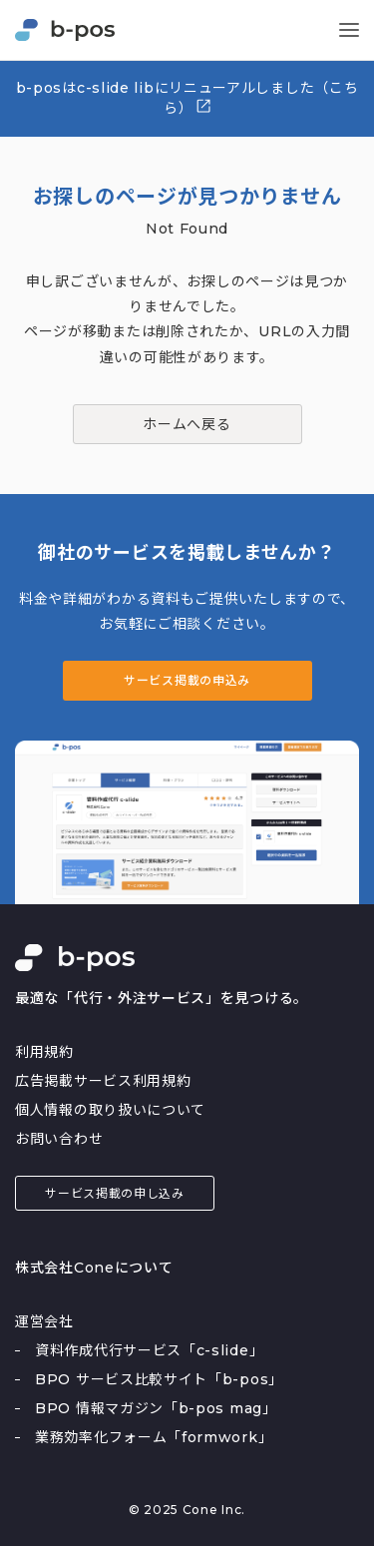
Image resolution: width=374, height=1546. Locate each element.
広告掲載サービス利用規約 (102, 1081)
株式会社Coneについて (94, 1268)
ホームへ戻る (186, 424)
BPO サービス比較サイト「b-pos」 (159, 1379)
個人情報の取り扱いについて (110, 1110)
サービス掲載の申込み (187, 680)
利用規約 (44, 1052)
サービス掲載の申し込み (115, 1193)
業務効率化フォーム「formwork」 (153, 1437)
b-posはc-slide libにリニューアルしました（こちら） (187, 98)
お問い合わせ (59, 1139)
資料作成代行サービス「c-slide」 (149, 1350)
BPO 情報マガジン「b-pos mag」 (156, 1408)
